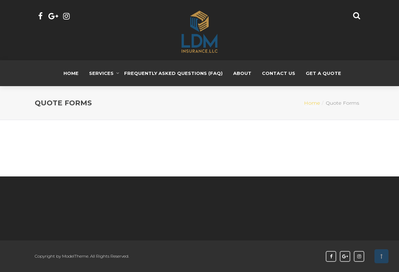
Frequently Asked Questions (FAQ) (173, 73)
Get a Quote (323, 73)
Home (71, 73)
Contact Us (278, 73)
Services (101, 73)
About (242, 73)
